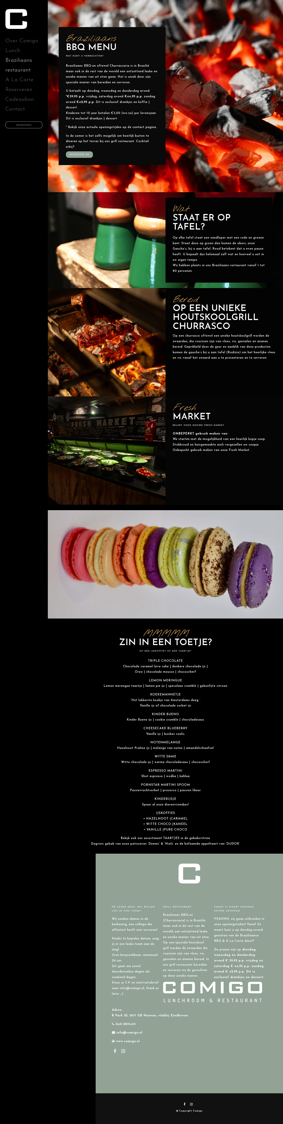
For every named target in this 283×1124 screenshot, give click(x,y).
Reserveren (18, 89)
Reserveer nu (79, 155)
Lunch (12, 50)
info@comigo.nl (129, 1032)
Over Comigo (21, 41)
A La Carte (19, 80)
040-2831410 (126, 1024)
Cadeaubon (19, 99)
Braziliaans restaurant (18, 65)
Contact (15, 109)
